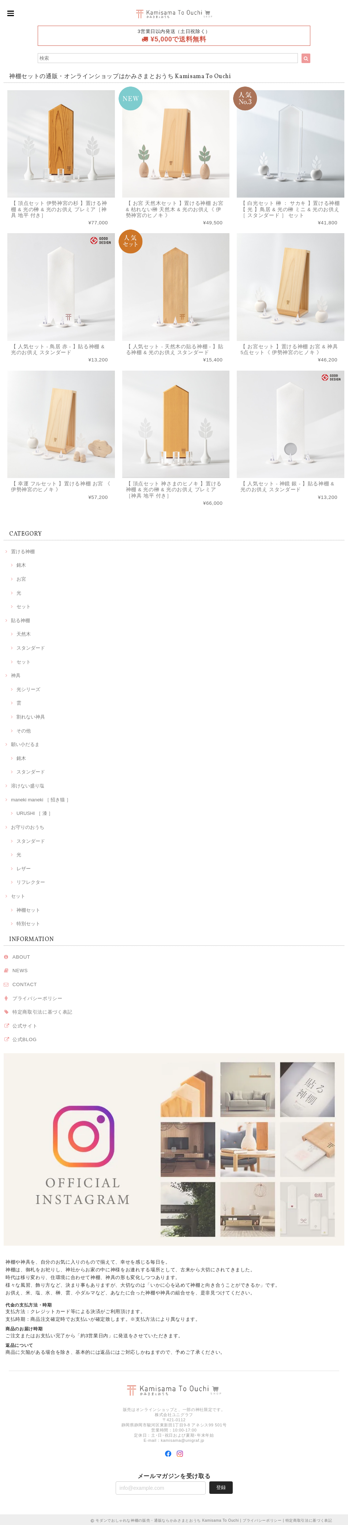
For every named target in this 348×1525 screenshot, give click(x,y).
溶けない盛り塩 (27, 784)
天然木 (23, 632)
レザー (23, 866)
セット (23, 604)
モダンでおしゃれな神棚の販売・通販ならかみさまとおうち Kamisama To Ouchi (167, 1519)
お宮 (21, 577)
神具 (15, 673)
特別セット (28, 922)
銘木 (21, 563)
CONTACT (24, 982)
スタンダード (30, 646)
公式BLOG (24, 1037)
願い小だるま (25, 742)
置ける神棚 (23, 549)
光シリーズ (28, 687)
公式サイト (24, 1024)
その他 (23, 728)
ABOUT (21, 955)
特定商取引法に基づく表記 (42, 1010)
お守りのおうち (27, 825)
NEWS (20, 968)
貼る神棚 (20, 618)
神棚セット (28, 908)
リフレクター (30, 880)
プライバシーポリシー (37, 996)
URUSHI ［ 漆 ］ (34, 811)
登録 (221, 1485)
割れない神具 (30, 715)
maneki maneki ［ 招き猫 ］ (41, 797)
